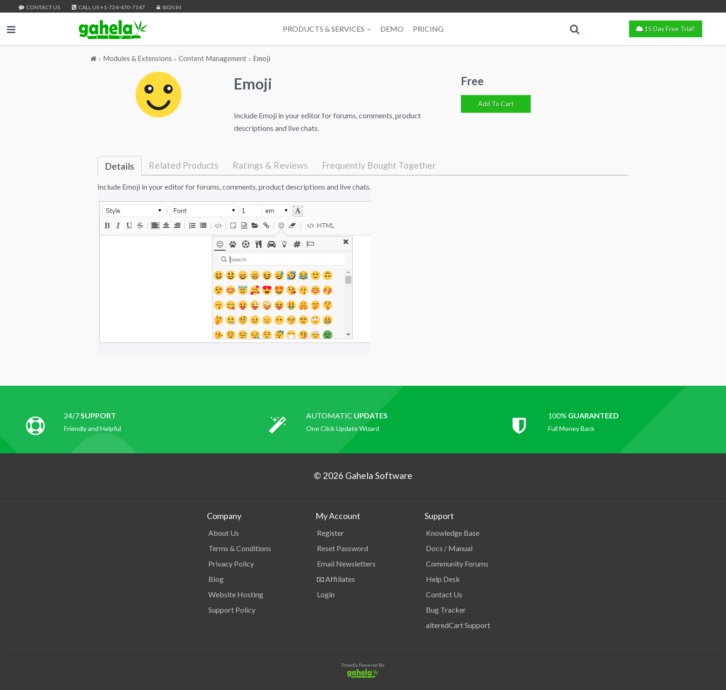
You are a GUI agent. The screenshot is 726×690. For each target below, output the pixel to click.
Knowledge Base (452, 532)
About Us (223, 532)
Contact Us (39, 7)
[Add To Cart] (496, 104)
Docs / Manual (449, 548)
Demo (392, 28)
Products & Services (327, 28)
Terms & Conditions (239, 548)
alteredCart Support (458, 625)
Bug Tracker (446, 609)
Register (330, 532)
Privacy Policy (231, 563)
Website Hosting (235, 594)
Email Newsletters (346, 563)
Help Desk (443, 578)
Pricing (428, 28)
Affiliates (336, 578)
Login (326, 594)
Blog (216, 578)
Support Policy (231, 609)
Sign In (169, 7)
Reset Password (342, 548)
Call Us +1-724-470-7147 (108, 7)
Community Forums (457, 563)
